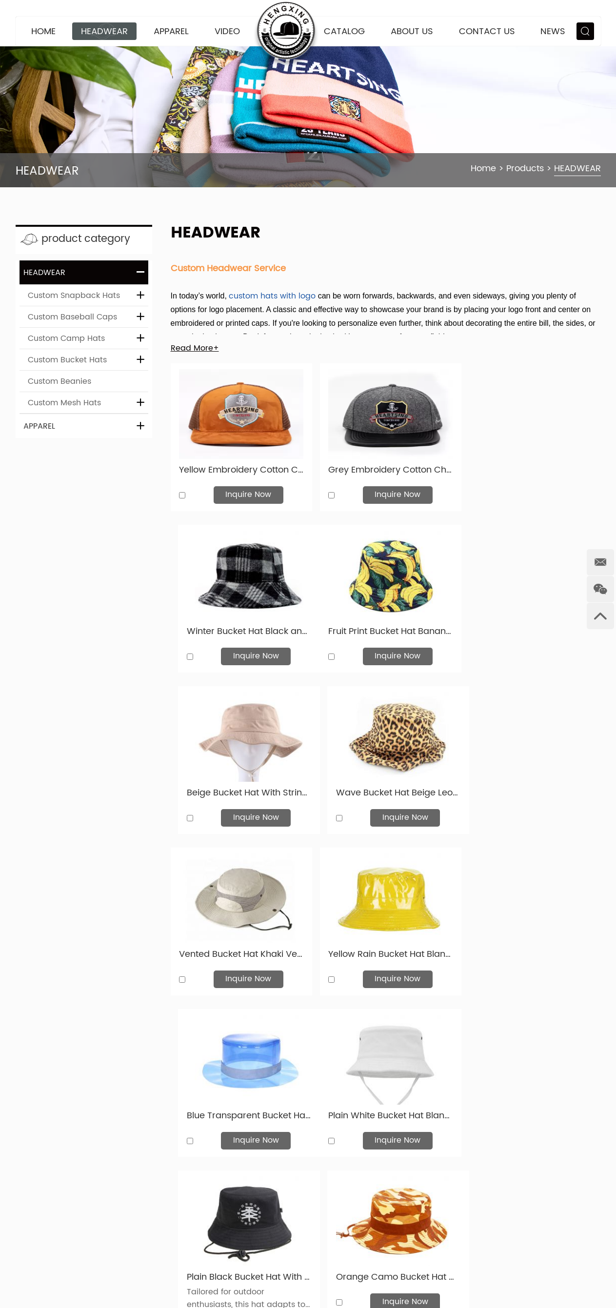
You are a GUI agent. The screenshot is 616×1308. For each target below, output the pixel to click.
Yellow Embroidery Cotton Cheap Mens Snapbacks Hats (239, 467)
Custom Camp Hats (66, 338)
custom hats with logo (272, 296)
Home (43, 31)
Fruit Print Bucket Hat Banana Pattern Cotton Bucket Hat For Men (239, 626)
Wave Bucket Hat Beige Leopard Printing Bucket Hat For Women (531, 626)
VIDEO (227, 31)
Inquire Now (246, 492)
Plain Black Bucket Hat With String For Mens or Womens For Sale (385, 945)
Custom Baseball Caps (72, 317)
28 (400, 1081)
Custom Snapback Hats (74, 295)
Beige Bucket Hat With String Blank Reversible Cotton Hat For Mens (385, 626)
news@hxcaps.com (252, 1236)
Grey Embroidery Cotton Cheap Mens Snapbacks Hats (385, 467)
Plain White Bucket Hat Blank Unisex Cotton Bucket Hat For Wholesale (239, 945)
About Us (412, 31)
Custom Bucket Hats (67, 360)
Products (525, 168)
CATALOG (344, 31)
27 (373, 1081)
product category (88, 239)
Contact (201, 1202)
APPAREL (171, 31)
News (552, 31)
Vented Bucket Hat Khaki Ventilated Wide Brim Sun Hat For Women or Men (239, 786)
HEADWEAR (104, 31)
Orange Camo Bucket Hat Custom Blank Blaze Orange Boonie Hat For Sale (531, 945)
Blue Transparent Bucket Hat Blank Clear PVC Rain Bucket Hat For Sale (531, 786)
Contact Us (487, 31)
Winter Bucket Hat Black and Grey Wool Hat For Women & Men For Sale (531, 467)
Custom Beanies (59, 381)
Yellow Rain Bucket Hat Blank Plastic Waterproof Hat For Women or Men (385, 786)
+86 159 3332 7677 (264, 1271)
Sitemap (32, 1263)
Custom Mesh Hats (64, 402)
